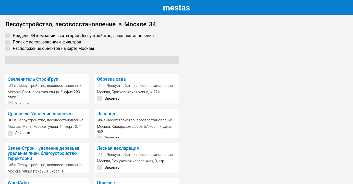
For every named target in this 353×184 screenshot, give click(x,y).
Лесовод (106, 113)
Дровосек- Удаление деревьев (40, 113)
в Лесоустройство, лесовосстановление (46, 86)
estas (176, 8)
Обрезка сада (111, 79)
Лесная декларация (118, 148)
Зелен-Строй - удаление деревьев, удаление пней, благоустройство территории (44, 153)
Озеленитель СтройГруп (33, 79)
